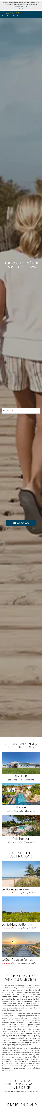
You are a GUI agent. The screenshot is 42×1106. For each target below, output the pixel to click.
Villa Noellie (21, 776)
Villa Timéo (21, 807)
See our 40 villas (21, 523)
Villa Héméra (21, 838)
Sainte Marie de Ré (14, 924)
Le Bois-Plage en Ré (14, 959)
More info (24, 6)
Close (21, 8)
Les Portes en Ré (12, 889)
